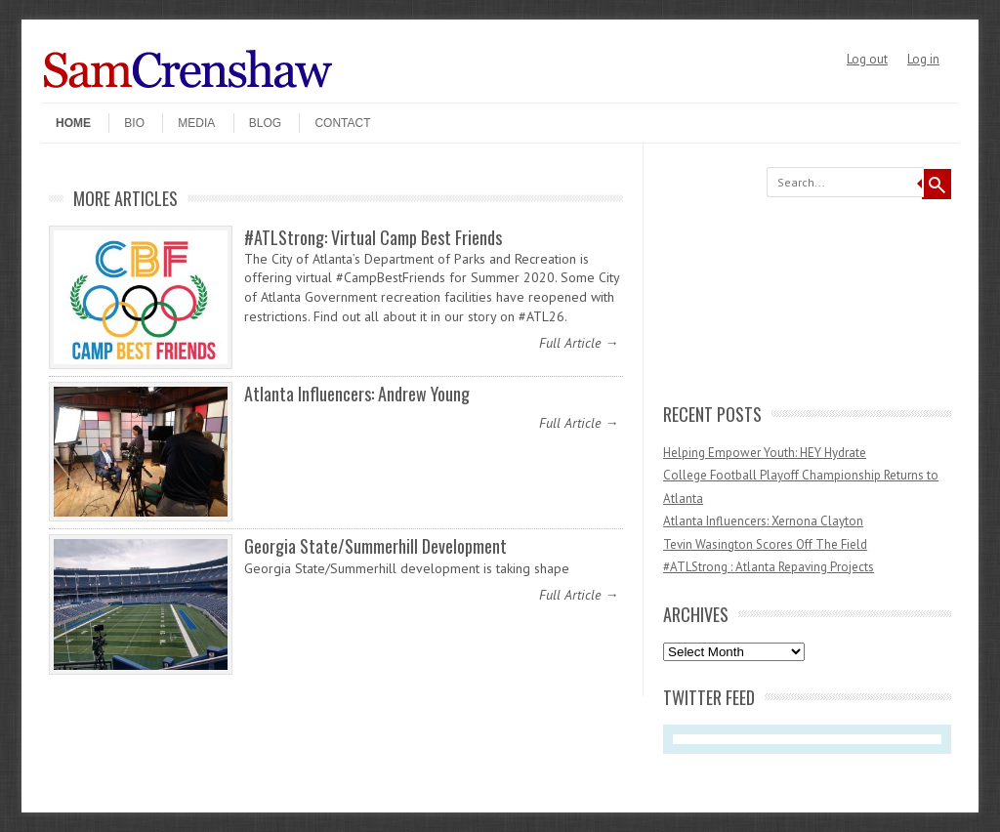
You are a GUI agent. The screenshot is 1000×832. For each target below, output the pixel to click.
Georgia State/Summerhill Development (375, 546)
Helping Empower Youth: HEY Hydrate (764, 452)
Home (73, 123)
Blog (265, 123)
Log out (867, 59)
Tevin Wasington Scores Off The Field (765, 544)
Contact (342, 123)
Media (196, 123)
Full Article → (578, 343)
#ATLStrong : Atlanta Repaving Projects (768, 567)
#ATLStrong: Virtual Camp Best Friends (373, 237)
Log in (923, 59)
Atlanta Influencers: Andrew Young (357, 393)
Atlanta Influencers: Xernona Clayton (763, 521)
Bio (134, 123)
